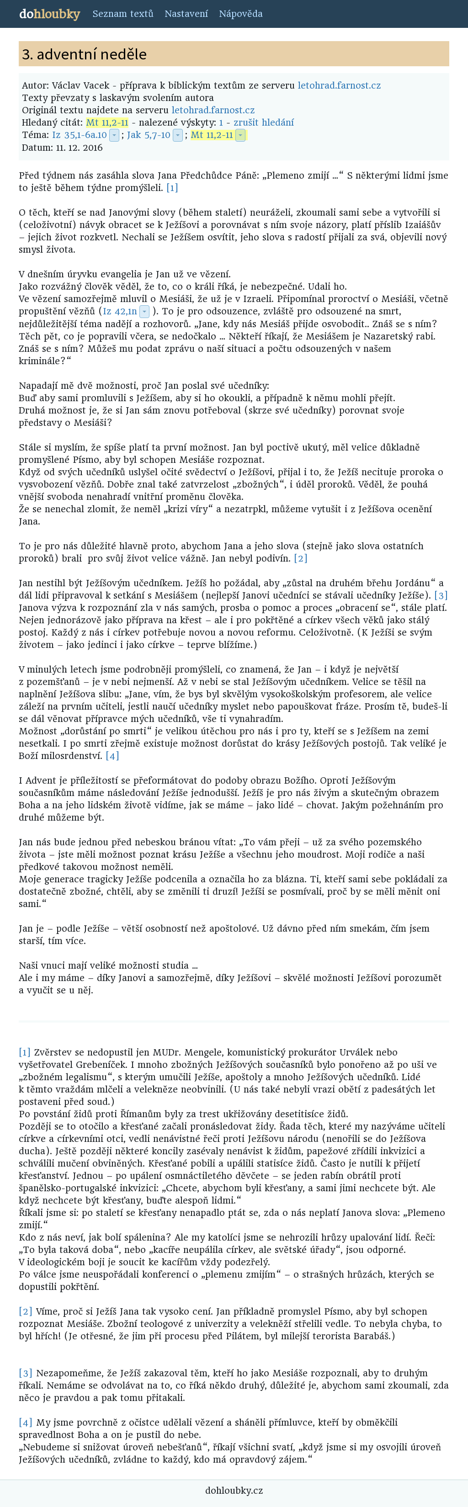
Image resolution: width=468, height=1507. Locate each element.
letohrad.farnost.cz (339, 85)
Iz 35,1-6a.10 (79, 135)
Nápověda (241, 14)
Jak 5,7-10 (148, 135)
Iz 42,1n (120, 311)
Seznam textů (123, 14)
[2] (301, 558)
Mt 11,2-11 (107, 122)
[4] (113, 756)
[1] (172, 188)
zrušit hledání (264, 122)
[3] (441, 595)
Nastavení (186, 14)
